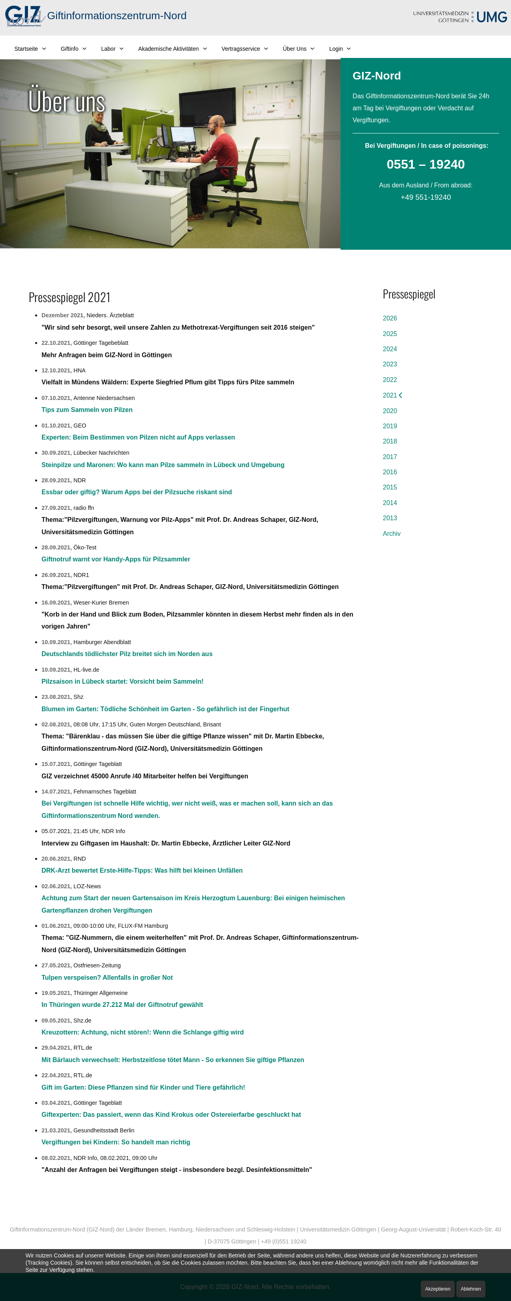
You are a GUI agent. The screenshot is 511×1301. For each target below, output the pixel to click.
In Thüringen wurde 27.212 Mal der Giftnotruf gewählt (122, 1004)
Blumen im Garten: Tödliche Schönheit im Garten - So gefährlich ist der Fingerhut (165, 709)
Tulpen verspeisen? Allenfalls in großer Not (107, 977)
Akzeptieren (437, 1289)
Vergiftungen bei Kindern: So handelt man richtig (116, 1142)
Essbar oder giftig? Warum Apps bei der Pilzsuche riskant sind (137, 492)
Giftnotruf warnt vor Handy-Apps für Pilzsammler (116, 559)
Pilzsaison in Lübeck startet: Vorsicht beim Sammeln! (123, 681)
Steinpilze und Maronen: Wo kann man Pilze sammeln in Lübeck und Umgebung (163, 465)
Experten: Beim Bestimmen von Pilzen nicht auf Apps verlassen (138, 437)
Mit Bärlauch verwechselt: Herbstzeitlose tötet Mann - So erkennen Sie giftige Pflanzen (173, 1059)
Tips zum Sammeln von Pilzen (87, 409)
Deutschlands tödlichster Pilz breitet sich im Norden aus (127, 653)
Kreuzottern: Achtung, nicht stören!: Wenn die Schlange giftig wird (143, 1032)
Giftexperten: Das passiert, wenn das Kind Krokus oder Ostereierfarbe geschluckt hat (171, 1114)
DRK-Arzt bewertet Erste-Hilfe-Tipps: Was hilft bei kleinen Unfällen (142, 870)
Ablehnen (471, 1289)
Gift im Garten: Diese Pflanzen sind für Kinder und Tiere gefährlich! (143, 1087)
